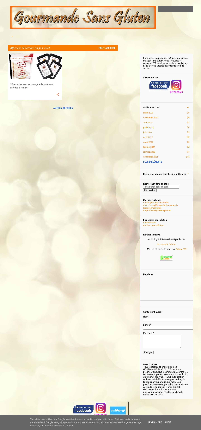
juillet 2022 (148, 127)
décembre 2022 (150, 117)
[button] (58, 95)
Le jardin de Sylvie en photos (157, 210)
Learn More (155, 422)
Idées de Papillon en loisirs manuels (160, 205)
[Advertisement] (129, 95)
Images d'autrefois (152, 208)
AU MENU (28, 37)
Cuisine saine (149, 222)
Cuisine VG (181, 249)
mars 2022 (148, 142)
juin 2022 (147, 132)
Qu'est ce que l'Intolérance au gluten (57, 37)
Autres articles (63, 107)
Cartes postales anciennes (155, 202)
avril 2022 (148, 137)
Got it (167, 422)
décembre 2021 (150, 157)
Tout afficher (107, 48)
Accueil (14, 37)
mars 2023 (148, 113)
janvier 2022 (149, 152)
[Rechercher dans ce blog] (178, 9)
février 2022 (149, 147)
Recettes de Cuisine (166, 244)
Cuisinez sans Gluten (153, 225)
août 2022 (148, 122)
